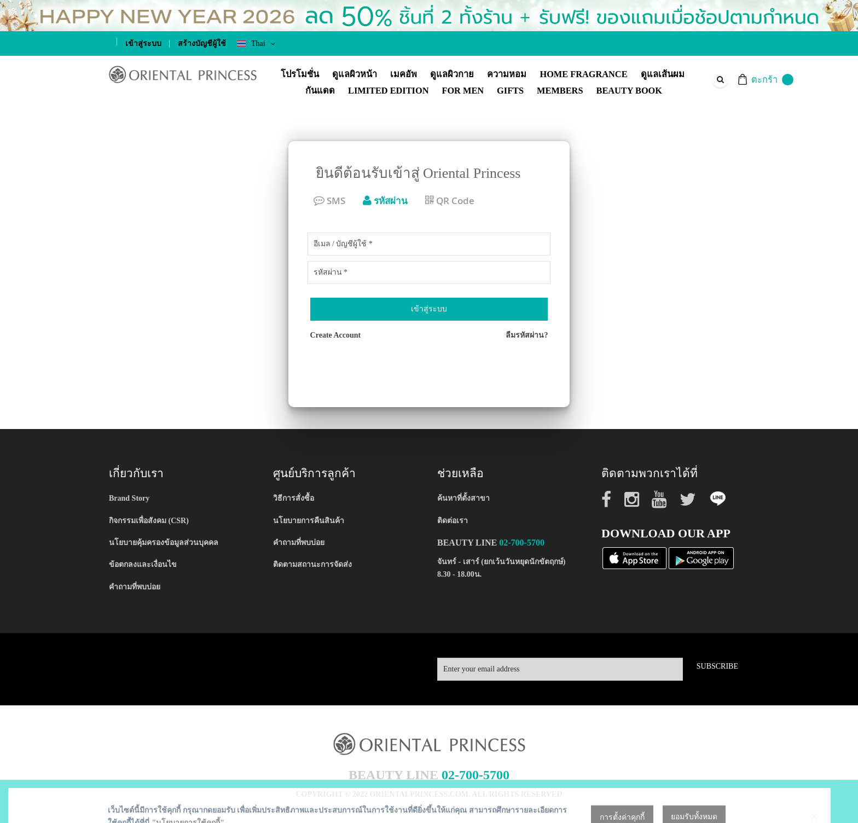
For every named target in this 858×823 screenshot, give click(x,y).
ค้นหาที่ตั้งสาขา (463, 498)
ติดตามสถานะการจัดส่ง (312, 564)
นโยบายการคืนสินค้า (308, 521)
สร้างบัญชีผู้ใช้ (202, 43)
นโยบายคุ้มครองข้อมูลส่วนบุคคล (163, 542)
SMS (329, 200)
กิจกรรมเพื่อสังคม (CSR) (149, 521)
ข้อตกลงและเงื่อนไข (143, 564)
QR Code (449, 200)
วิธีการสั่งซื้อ (293, 498)
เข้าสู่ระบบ (143, 43)
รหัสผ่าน (385, 200)
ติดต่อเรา (452, 521)
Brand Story (129, 498)
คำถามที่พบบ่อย (134, 587)
